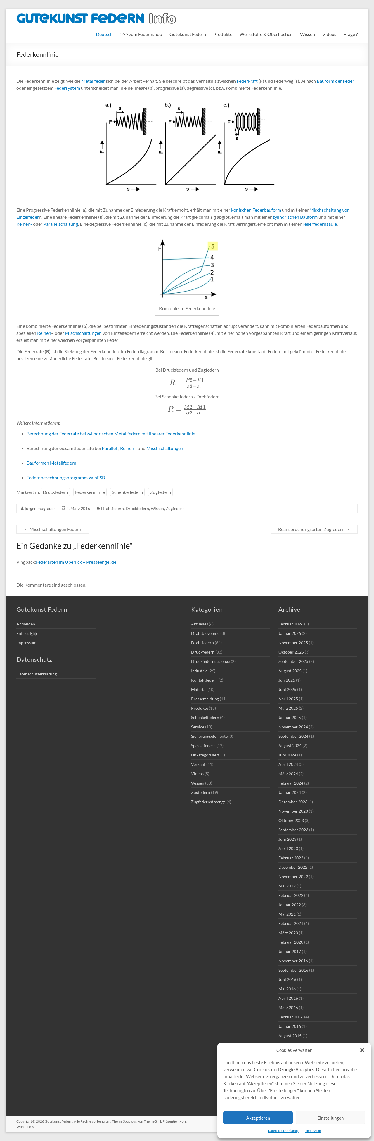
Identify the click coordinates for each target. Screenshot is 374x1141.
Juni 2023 (287, 839)
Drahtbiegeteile (205, 633)
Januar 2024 (289, 792)
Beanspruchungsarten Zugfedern (314, 529)
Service (197, 726)
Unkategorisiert (205, 754)
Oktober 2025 (291, 651)
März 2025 (288, 708)
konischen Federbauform (256, 210)
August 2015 (290, 1035)
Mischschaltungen (83, 333)
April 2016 (288, 998)
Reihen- (24, 224)
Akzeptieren (258, 1118)
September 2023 (293, 829)
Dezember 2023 (292, 801)
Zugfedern (160, 492)
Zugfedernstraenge (208, 801)
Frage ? (351, 34)
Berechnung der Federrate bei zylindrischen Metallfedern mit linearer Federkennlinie (111, 433)
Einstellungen (330, 1118)
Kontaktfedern (204, 680)
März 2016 (288, 1007)
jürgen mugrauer (40, 508)
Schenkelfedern (127, 492)
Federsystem (67, 88)
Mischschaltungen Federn (52, 529)
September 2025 (293, 661)
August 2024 (290, 745)
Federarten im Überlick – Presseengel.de (76, 562)
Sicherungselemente (209, 736)
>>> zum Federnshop (141, 34)
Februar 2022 (290, 895)
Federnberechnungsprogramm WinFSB (66, 477)
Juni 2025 (287, 689)
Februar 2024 (290, 782)
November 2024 (293, 726)
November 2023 (293, 811)
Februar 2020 (290, 942)
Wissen (307, 34)
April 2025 (288, 698)
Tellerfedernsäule (319, 224)
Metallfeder (93, 81)
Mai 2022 (287, 885)
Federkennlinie (90, 492)
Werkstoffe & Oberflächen (266, 34)
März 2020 (288, 932)
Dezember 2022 (292, 867)
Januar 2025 (289, 717)
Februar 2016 (290, 1016)
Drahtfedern (112, 508)
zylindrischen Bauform (295, 217)
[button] (362, 1050)
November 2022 (293, 876)
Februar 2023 (290, 857)
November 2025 (293, 642)
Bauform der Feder (335, 81)
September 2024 (293, 736)
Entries (26, 633)
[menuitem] (104, 34)
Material (199, 689)
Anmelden (25, 623)
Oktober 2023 (291, 820)
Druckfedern (55, 492)
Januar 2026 (289, 633)
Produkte (222, 34)
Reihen (44, 333)
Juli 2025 (286, 680)
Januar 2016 (289, 1026)
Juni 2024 (287, 754)
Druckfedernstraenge (210, 661)
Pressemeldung (205, 698)
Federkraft (247, 81)
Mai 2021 (287, 913)
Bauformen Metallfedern (51, 463)
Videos (329, 34)
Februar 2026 (290, 623)
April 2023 (288, 848)
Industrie (199, 670)
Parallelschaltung (60, 224)
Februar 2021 (290, 923)
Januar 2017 (289, 951)
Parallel (109, 448)
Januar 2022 (289, 904)
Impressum (313, 1131)
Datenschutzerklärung (283, 1131)
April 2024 (288, 764)
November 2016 (293, 960)
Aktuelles (199, 623)
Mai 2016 (287, 988)
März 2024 (288, 773)
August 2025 (290, 670)
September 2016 (293, 970)
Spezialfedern (203, 745)
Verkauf (198, 764)
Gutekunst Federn (187, 34)
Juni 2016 (287, 979)
